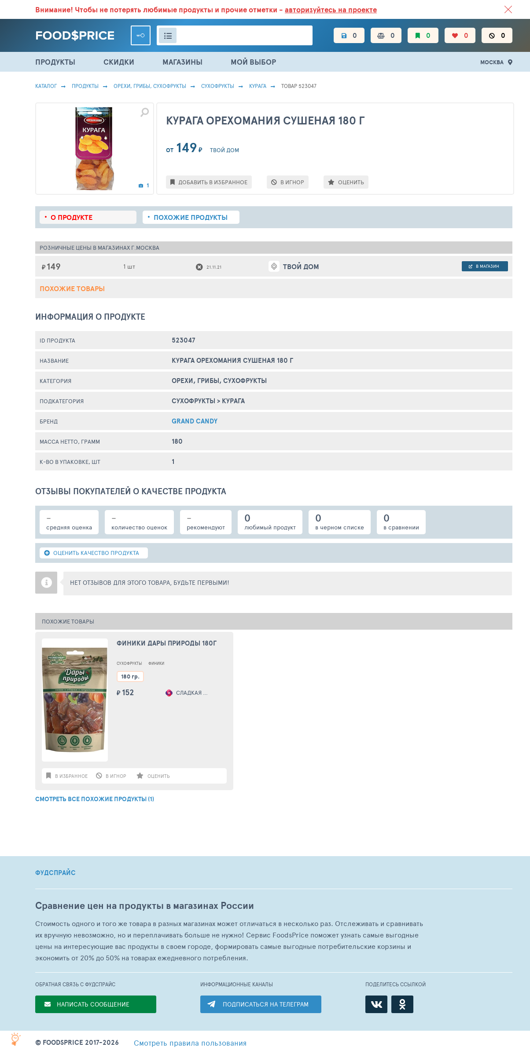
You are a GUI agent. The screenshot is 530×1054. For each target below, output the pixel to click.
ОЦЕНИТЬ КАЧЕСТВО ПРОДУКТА (91, 553)
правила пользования (190, 1042)
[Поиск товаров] (235, 35)
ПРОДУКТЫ (55, 61)
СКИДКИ (118, 61)
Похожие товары (72, 288)
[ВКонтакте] (376, 1004)
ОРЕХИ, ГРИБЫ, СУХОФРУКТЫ (150, 85)
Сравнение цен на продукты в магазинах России (144, 905)
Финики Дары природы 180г (167, 643)
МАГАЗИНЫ (182, 61)
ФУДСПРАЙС (55, 872)
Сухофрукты (217, 85)
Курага (257, 85)
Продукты (85, 85)
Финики (156, 663)
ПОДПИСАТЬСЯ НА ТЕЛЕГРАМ (266, 1004)
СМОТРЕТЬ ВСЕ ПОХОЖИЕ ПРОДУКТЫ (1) (94, 799)
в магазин (484, 266)
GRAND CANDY (194, 421)
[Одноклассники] (402, 1004)
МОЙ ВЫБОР (253, 61)
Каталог (46, 85)
